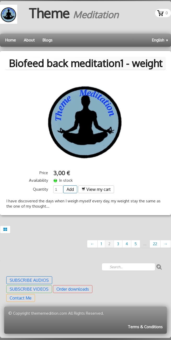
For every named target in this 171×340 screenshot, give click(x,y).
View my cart (96, 189)
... (144, 243)
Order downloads (72, 289)
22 (155, 243)
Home (10, 40)
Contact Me (21, 298)
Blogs (47, 40)
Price (43, 172)
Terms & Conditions (145, 326)
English (160, 40)
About (29, 40)
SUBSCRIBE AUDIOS (29, 280)
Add (70, 189)
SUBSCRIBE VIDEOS (29, 289)
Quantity (40, 189)
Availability (38, 180)
